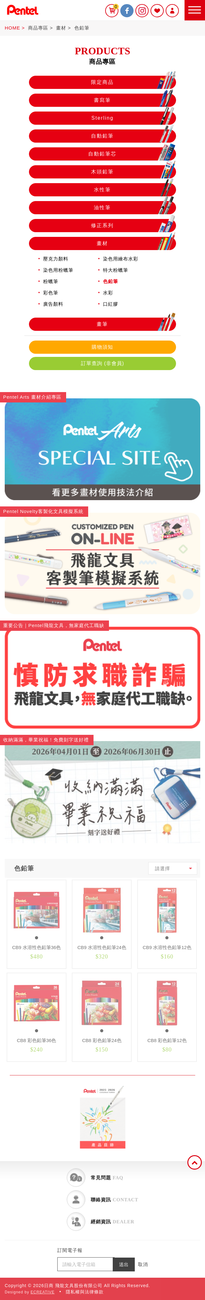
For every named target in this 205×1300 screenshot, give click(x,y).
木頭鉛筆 (133, 171)
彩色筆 (50, 292)
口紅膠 (110, 304)
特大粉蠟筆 (115, 270)
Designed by (29, 1292)
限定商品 (133, 82)
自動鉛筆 (133, 136)
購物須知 (102, 347)
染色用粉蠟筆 (58, 270)
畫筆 (136, 324)
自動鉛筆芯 (131, 154)
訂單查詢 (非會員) (102, 363)
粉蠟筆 (50, 281)
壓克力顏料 (55, 258)
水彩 (108, 292)
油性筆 (134, 207)
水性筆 (134, 189)
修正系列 (133, 225)
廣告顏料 (53, 304)
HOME (12, 27)
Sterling (133, 118)
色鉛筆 (81, 27)
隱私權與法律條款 (85, 1291)
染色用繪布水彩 (120, 258)
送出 (123, 1264)
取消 (143, 1264)
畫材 (61, 27)
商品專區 (38, 27)
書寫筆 (134, 100)
